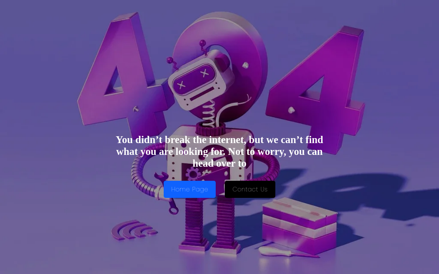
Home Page (189, 189)
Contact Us (250, 189)
